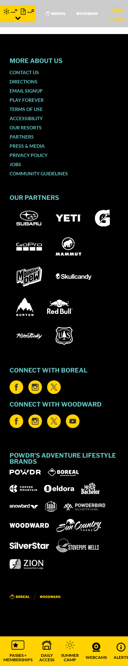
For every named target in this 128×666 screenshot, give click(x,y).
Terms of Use (26, 109)
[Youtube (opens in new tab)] (73, 421)
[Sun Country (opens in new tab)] (78, 525)
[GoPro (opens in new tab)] (29, 247)
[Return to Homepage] (71, 13)
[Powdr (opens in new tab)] (25, 472)
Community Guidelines (39, 173)
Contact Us (24, 72)
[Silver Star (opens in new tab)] (29, 545)
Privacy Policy (28, 155)
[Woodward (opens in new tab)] (29, 525)
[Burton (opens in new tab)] (24, 307)
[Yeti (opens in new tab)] (68, 218)
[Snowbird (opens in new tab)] (24, 506)
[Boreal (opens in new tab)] (63, 472)
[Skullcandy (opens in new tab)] (73, 276)
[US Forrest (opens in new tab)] (64, 336)
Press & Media (27, 146)
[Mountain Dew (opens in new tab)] (29, 277)
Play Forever (27, 100)
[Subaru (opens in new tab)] (29, 218)
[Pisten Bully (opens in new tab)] (29, 336)
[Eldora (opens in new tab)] (59, 488)
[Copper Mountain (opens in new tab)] (23, 488)
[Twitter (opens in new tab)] (54, 387)
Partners (22, 137)
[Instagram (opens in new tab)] (35, 387)
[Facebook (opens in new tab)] (16, 387)
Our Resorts (26, 127)
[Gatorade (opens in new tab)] (102, 218)
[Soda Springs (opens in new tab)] (51, 506)
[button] (17, 651)
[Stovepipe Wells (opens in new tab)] (77, 545)
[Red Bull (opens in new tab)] (60, 307)
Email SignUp (26, 91)
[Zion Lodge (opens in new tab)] (26, 564)
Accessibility (26, 118)
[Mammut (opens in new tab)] (68, 246)
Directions (24, 81)
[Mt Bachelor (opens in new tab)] (90, 488)
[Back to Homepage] (64, 597)
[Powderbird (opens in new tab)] (84, 506)
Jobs (15, 164)
